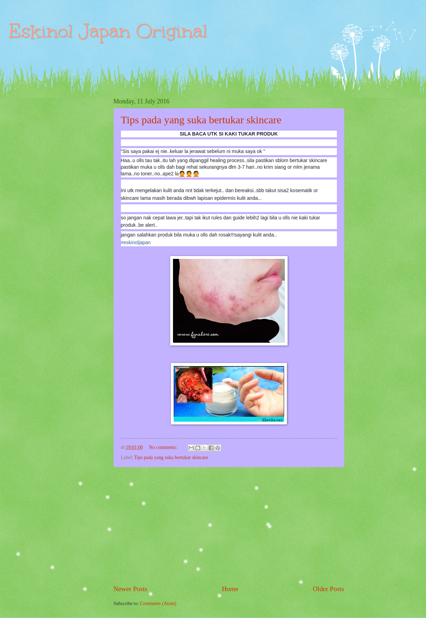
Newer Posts (130, 588)
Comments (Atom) (158, 603)
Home (230, 588)
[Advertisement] (229, 525)
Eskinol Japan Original (108, 31)
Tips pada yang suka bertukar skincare (201, 119)
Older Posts (328, 588)
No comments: (163, 447)
